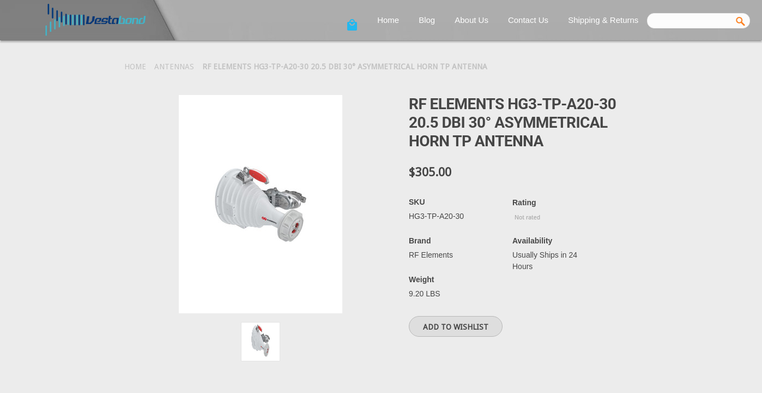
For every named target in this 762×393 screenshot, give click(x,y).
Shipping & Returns (603, 20)
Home (388, 20)
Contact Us (528, 20)
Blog (427, 20)
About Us (471, 20)
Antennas (174, 66)
